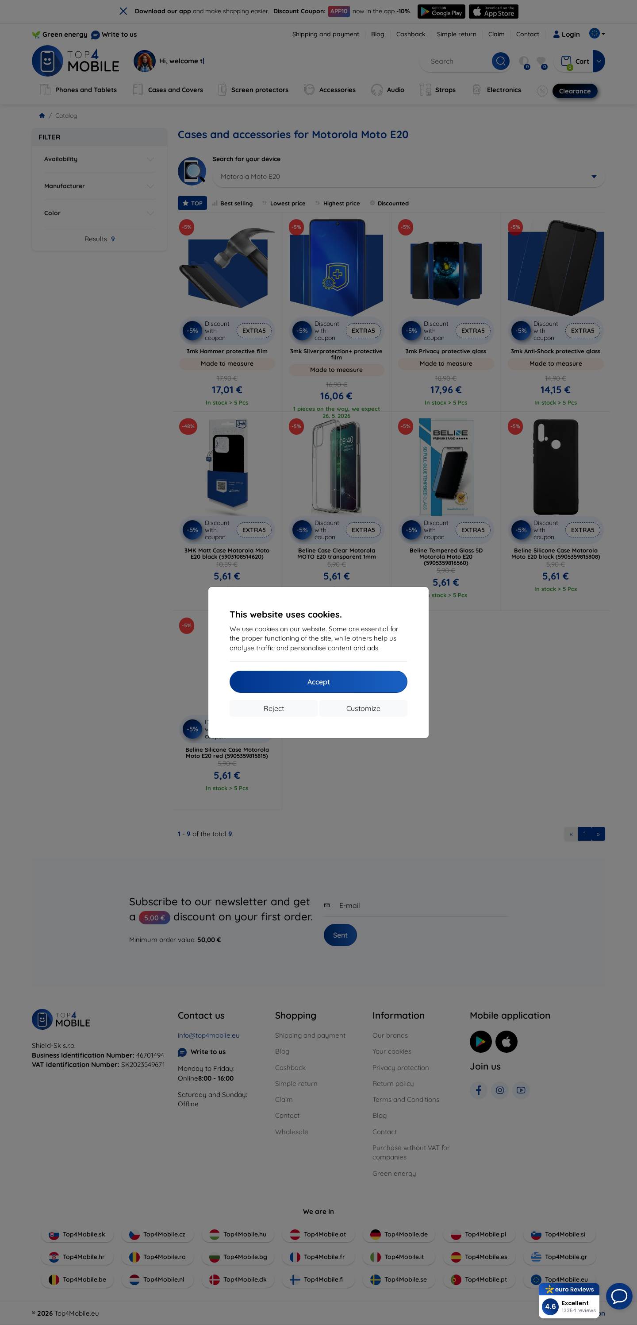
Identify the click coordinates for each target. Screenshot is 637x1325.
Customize (363, 708)
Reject (274, 708)
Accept (318, 681)
